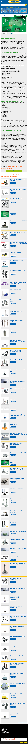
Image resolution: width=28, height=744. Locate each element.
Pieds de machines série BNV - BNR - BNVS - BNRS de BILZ (18, 589)
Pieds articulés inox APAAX (16, 359)
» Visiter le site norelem (6, 168)
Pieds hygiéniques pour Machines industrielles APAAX (18, 290)
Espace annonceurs (5, 734)
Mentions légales (4, 733)
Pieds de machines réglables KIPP (18, 408)
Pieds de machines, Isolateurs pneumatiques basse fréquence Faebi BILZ (17, 381)
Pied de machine (22, 175)
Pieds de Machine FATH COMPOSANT (15, 579)
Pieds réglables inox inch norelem (18, 212)
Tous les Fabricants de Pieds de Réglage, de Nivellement (17, 479)
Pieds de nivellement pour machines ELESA (16, 606)
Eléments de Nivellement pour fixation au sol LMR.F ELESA (17, 310)
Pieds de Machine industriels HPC (18, 232)
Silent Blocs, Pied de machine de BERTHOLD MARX (17, 199)
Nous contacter (4, 735)
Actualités (3, 730)
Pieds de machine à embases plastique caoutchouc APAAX (16, 489)
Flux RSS (10, 727)
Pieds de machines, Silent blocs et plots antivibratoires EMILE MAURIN (18, 243)
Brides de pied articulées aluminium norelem (15, 444)
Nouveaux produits (4, 727)
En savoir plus (13, 183)
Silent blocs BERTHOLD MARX (16, 260)
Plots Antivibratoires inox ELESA (17, 636)
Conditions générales (5, 732)
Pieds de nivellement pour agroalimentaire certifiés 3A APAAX (18, 434)
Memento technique (5, 729)
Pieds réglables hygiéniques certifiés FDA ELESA (16, 596)
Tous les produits (22, 722)
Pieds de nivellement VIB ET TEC (17, 683)
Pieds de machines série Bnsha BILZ (18, 531)
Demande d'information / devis (14, 170)
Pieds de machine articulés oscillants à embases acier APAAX (18, 341)
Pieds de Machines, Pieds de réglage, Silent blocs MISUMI (16, 469)
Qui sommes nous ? (5, 725)
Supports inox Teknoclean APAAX (18, 330)
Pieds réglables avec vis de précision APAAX (16, 423)
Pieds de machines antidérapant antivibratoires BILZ (17, 564)
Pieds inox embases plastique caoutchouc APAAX (17, 664)
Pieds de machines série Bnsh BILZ (18, 452)
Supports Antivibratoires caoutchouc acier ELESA (16, 647)
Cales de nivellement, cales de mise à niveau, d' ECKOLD (18, 283)
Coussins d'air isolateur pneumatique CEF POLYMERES (17, 253)
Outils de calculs (4, 731)
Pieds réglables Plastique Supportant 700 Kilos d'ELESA (16, 351)
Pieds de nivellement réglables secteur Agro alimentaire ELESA (17, 414)
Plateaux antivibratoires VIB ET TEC (18, 221)
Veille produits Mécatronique (6, 728)
